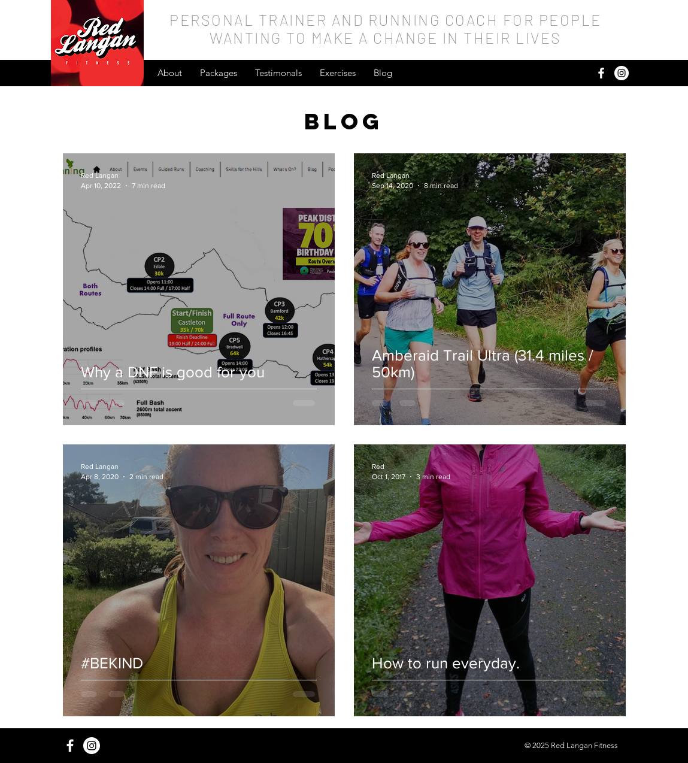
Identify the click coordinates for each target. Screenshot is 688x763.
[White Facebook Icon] (601, 73)
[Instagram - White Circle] (621, 73)
